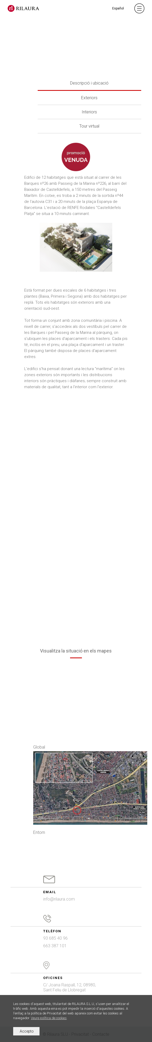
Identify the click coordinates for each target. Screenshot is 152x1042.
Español (118, 8)
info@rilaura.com (59, 899)
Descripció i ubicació (89, 83)
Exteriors (89, 97)
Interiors (89, 111)
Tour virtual (89, 126)
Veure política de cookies (49, 1018)
